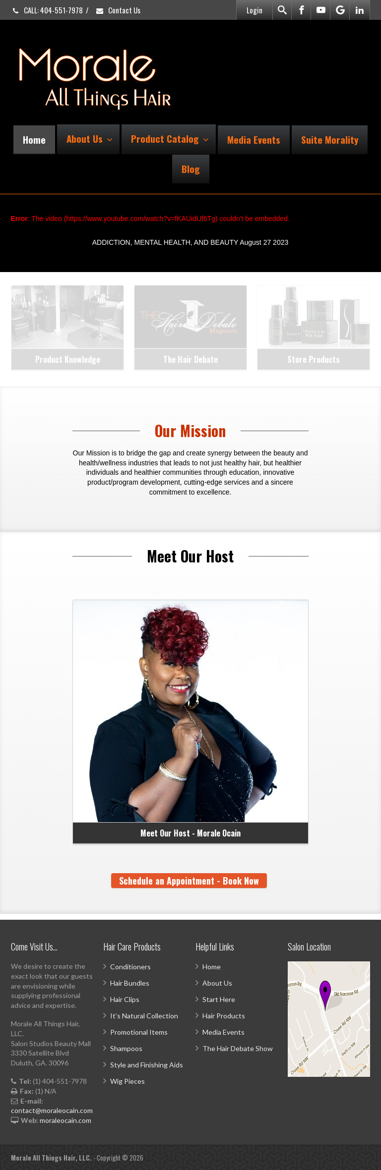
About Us (89, 138)
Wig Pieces (127, 1081)
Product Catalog (170, 138)
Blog (191, 168)
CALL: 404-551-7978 (47, 9)
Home (34, 139)
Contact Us (117, 9)
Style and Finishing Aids (146, 1064)
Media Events (253, 139)
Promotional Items (139, 1032)
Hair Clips (124, 999)
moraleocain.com (65, 1120)
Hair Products (223, 1015)
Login (254, 9)
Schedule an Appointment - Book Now (189, 880)
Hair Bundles (129, 983)
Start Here (218, 999)
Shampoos (126, 1048)
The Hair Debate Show (237, 1048)
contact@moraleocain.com (52, 1110)
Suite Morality (329, 139)
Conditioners (130, 966)
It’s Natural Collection (144, 1015)
